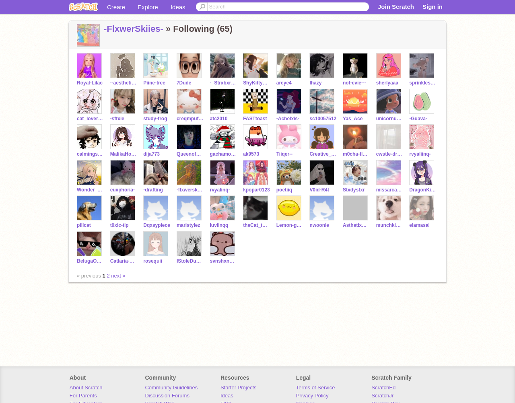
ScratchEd (383, 387)
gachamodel (223, 154)
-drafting (153, 190)
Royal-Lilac (90, 83)
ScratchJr (382, 396)
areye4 (284, 83)
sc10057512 (322, 118)
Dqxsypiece (156, 225)
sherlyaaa (387, 83)
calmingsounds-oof (90, 154)
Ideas (178, 7)
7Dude (184, 83)
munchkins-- (389, 225)
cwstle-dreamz (389, 154)
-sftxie (117, 118)
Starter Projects (238, 387)
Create (116, 7)
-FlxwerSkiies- (133, 29)
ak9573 (251, 154)
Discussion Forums (167, 396)
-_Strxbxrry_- (223, 83)
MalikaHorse (123, 154)
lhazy (315, 83)
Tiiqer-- (284, 154)
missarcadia (389, 190)
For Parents (83, 396)
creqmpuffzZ (190, 118)
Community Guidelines (171, 387)
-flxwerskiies (190, 190)
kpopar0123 (256, 190)
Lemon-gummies (289, 225)
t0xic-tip (119, 225)
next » (118, 276)
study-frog (155, 118)
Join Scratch (396, 6)
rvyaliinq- (420, 154)
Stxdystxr (354, 190)
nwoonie (319, 225)
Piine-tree (154, 83)
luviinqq (219, 225)
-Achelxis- (287, 118)
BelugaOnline (90, 261)
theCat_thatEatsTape (256, 225)
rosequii (152, 261)
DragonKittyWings (422, 190)
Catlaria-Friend (123, 261)
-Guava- (418, 118)
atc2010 (219, 118)
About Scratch (86, 387)
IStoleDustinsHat (190, 261)
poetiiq (284, 190)
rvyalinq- (220, 190)
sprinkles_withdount (422, 83)
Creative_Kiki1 (322, 154)
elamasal (419, 225)
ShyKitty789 (256, 83)
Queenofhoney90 (190, 154)
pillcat (84, 225)
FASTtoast (255, 118)
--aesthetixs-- (123, 83)
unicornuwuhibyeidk (389, 118)
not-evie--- (354, 83)
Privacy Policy (312, 396)
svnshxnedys (223, 261)
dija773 (151, 154)
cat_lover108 (90, 118)
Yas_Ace (353, 118)
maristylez (188, 225)
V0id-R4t (319, 190)
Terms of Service (315, 387)
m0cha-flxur (356, 154)
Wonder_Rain (90, 190)
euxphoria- (122, 190)
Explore (148, 7)
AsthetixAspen (356, 225)
